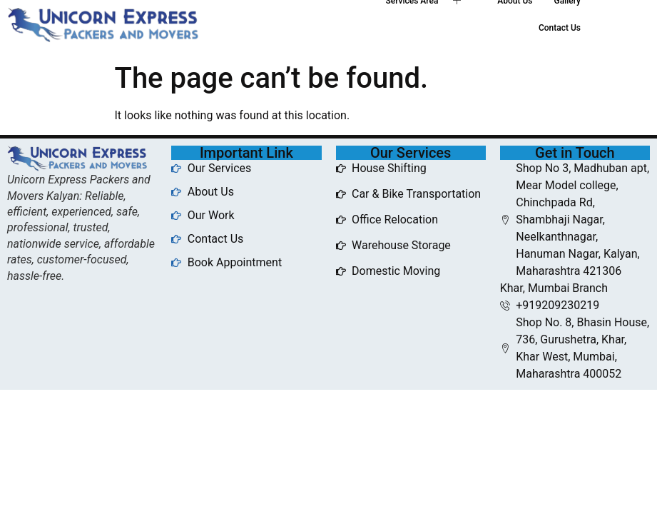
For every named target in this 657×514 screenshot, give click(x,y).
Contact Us (560, 28)
